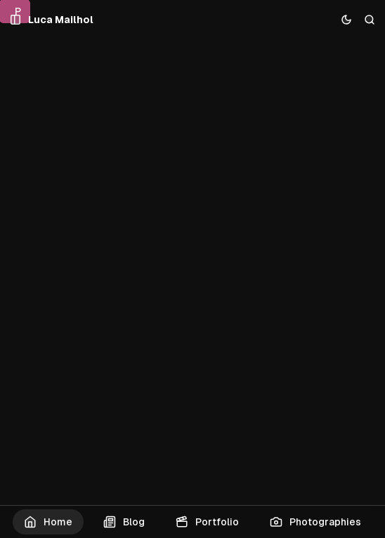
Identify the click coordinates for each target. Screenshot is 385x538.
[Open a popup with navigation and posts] (16, 20)
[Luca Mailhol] (60, 20)
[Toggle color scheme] (347, 20)
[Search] (370, 20)
